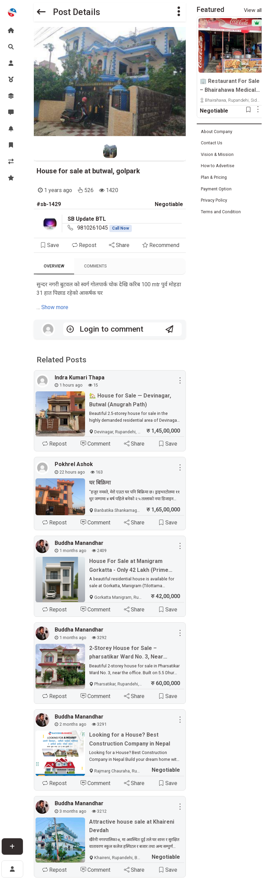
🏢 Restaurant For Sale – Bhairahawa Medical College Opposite (230, 86)
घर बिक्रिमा (100, 482)
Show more (54, 307)
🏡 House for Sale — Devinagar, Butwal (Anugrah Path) (130, 400)
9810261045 (104, 228)
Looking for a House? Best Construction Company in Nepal (129, 739)
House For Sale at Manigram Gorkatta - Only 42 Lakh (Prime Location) (128, 566)
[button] (178, 12)
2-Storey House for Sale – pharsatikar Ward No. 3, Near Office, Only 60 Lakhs (126, 653)
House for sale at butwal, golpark (88, 171)
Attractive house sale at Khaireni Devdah (131, 826)
